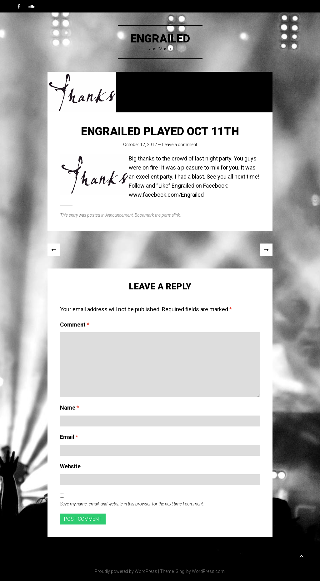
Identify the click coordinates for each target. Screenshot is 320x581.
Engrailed (160, 38)
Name (69, 407)
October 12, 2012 (140, 144)
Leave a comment (179, 144)
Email (69, 437)
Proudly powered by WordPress (126, 571)
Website (70, 466)
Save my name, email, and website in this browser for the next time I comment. (132, 503)
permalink (171, 215)
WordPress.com (208, 571)
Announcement (119, 215)
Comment (74, 324)
